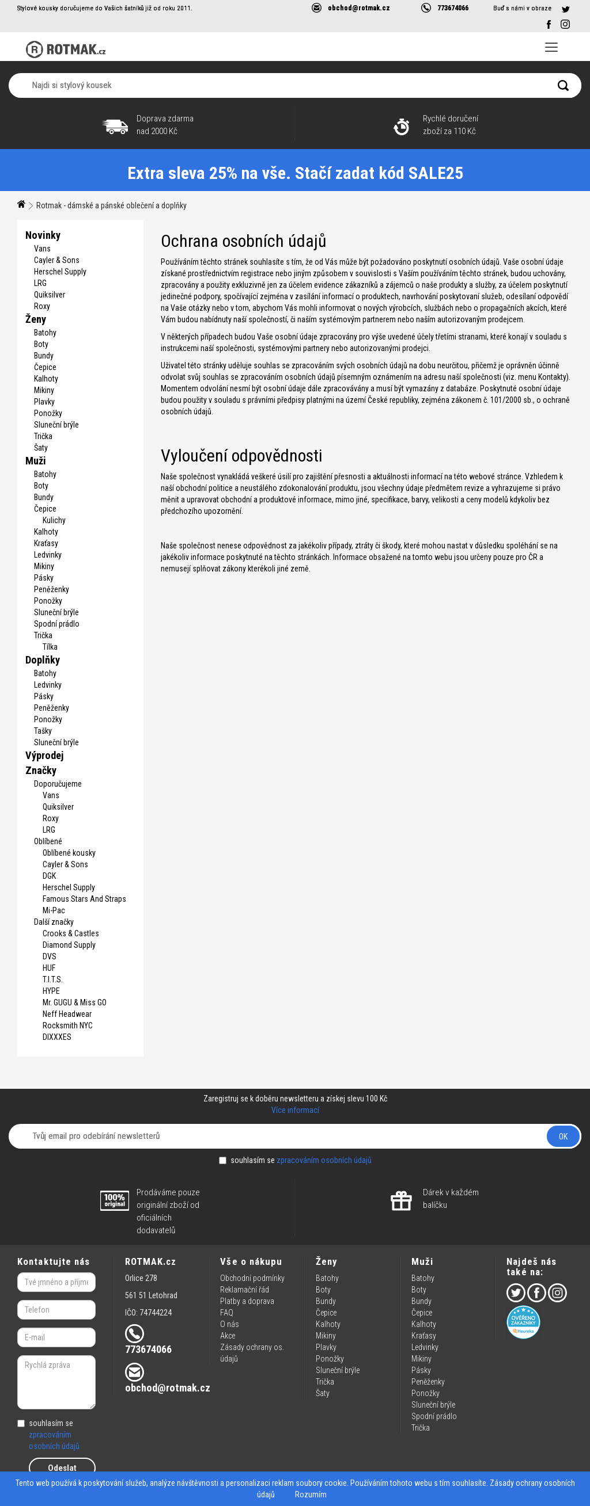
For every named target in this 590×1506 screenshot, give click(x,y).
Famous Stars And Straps (84, 898)
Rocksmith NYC (68, 1025)
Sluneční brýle (56, 424)
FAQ (226, 1312)
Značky (40, 770)
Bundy (44, 355)
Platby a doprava (247, 1301)
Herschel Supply (60, 271)
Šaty (41, 447)
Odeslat (62, 1468)
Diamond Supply (69, 945)
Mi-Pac (54, 910)
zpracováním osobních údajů (324, 1160)
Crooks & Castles (71, 933)
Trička (43, 436)
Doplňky (42, 660)
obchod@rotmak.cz (359, 7)
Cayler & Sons (57, 260)
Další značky (54, 922)
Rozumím (311, 1494)
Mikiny (44, 390)
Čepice (45, 367)
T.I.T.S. (53, 979)
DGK (49, 875)
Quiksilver (49, 294)
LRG (40, 283)
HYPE (51, 991)
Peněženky (51, 589)
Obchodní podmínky (252, 1278)
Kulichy (54, 520)
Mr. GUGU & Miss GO (75, 1002)
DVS (49, 956)
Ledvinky (48, 554)
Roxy (42, 306)
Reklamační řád (244, 1289)
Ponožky (48, 413)
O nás (229, 1324)
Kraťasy (46, 543)
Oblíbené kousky (69, 852)
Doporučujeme (58, 783)
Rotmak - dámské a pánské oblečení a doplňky (111, 205)
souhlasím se (295, 1160)
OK (563, 1136)
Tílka (50, 646)
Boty (41, 344)
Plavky (44, 401)
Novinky (42, 235)
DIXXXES (57, 1037)
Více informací (295, 1110)
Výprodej (44, 755)
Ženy (35, 319)
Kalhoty (46, 378)
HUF (49, 968)
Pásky (44, 577)
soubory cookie (321, 1483)
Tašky (43, 730)
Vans (42, 248)
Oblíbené (48, 841)
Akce (227, 1335)
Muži (35, 461)
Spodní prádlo (57, 623)
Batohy (45, 332)
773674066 (452, 7)
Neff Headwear (67, 1014)
